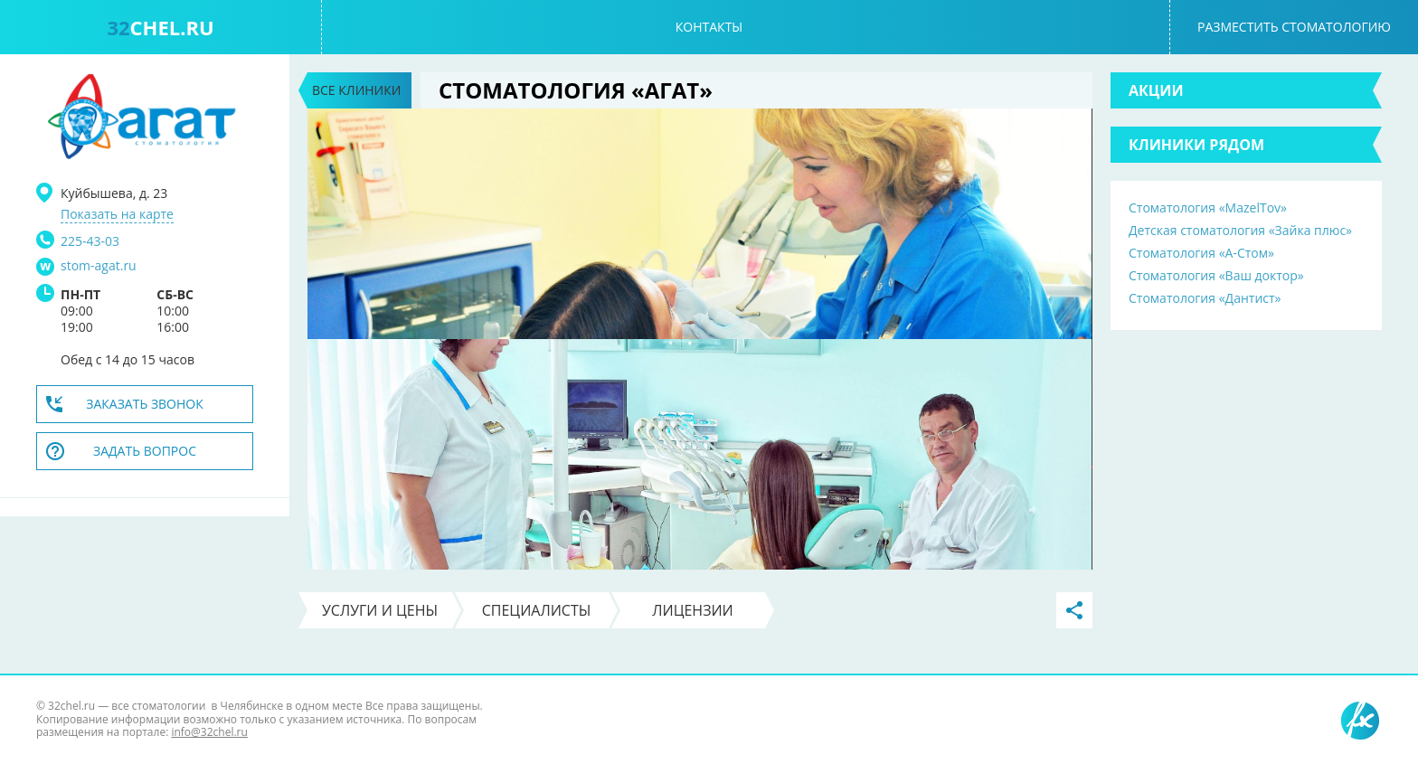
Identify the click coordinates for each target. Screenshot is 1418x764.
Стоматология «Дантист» (1205, 298)
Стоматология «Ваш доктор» (1216, 275)
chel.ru (160, 27)
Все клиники (356, 90)
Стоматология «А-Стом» (1201, 252)
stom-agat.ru (99, 266)
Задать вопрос (144, 450)
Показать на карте (117, 214)
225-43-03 (90, 241)
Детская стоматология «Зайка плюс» (1240, 230)
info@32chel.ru (209, 732)
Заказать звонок (144, 403)
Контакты (709, 26)
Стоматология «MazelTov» (1208, 207)
